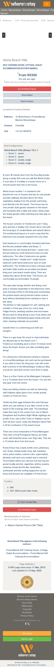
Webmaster (27, 606)
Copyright (27, 609)
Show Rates (27, 95)
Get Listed (27, 602)
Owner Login (27, 639)
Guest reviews (27, 101)
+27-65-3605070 (23, 131)
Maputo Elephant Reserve (25, 525)
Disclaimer (27, 612)
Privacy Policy (27, 615)
